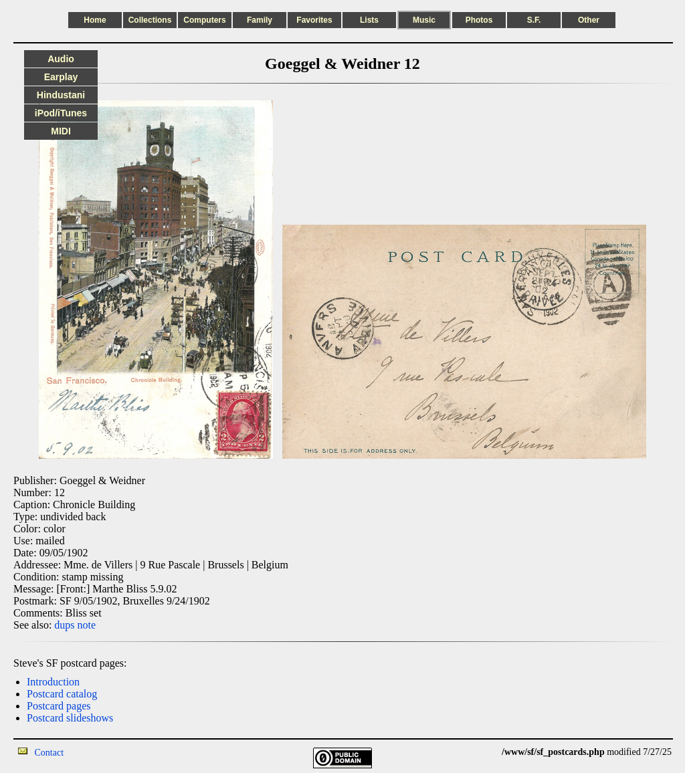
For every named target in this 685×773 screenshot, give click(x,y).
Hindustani (61, 95)
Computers (204, 20)
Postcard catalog (62, 693)
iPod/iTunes (61, 113)
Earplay (61, 77)
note (87, 625)
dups (64, 625)
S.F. (534, 20)
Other (588, 20)
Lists (369, 20)
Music (424, 20)
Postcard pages (59, 705)
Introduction (53, 681)
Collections (150, 20)
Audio (60, 58)
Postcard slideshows (70, 718)
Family (259, 20)
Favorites (314, 20)
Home (95, 20)
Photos (479, 20)
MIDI (61, 131)
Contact (49, 753)
